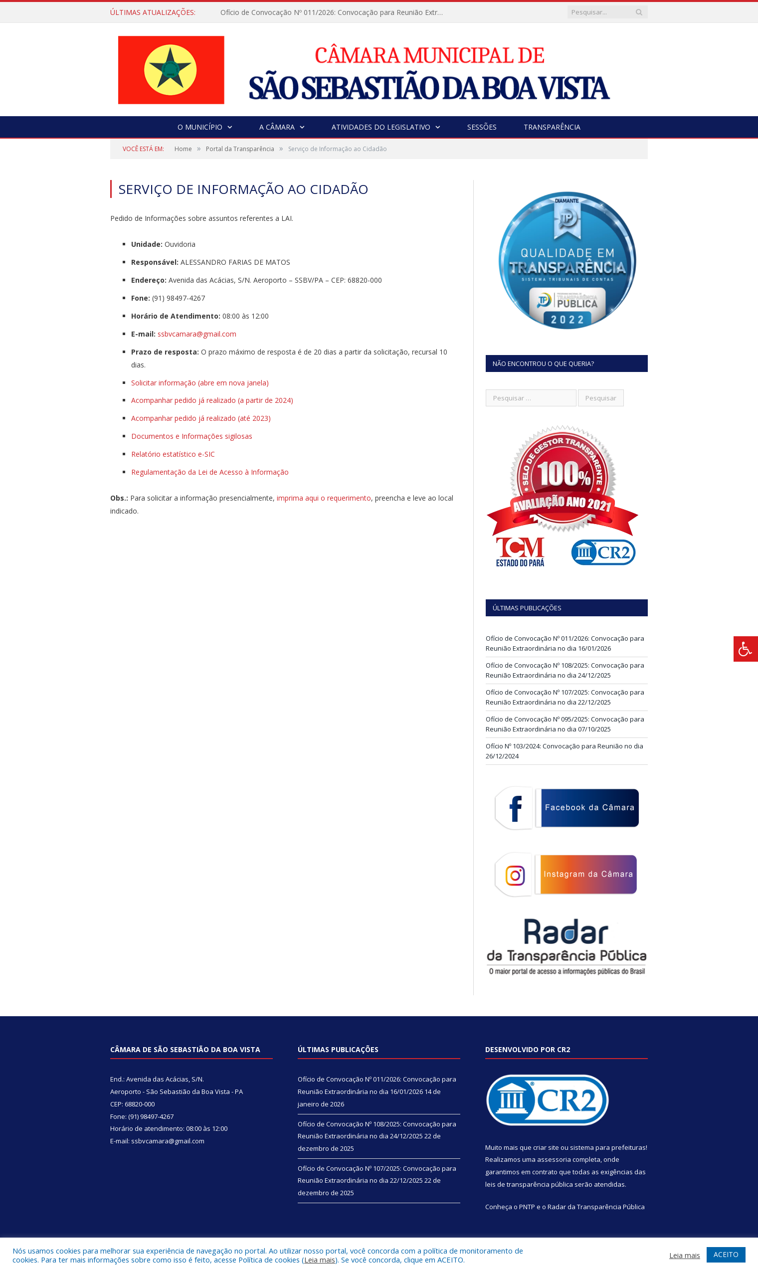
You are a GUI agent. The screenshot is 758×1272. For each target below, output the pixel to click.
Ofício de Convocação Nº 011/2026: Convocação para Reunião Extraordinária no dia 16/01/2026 (335, 12)
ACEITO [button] (726, 1254)
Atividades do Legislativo (381, 127)
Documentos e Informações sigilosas (191, 436)
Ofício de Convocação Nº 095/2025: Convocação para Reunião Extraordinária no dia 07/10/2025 (565, 724)
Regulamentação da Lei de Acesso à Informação (210, 472)
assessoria (554, 1159)
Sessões (482, 127)
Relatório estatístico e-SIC (173, 454)
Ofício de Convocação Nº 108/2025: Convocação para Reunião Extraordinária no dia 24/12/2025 (565, 670)
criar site (546, 1147)
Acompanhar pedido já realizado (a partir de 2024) (212, 400)
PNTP (527, 1206)
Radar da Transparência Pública (596, 1206)
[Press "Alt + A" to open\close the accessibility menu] (746, 649)
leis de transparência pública (529, 1184)
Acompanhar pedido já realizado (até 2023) (201, 418)
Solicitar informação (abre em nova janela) (200, 382)
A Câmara (277, 127)
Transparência (552, 127)
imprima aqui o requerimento (324, 498)
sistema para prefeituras (608, 1147)
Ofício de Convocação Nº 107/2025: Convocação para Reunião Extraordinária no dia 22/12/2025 (565, 697)
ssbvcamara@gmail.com (197, 334)
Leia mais (319, 1260)
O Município (200, 127)
